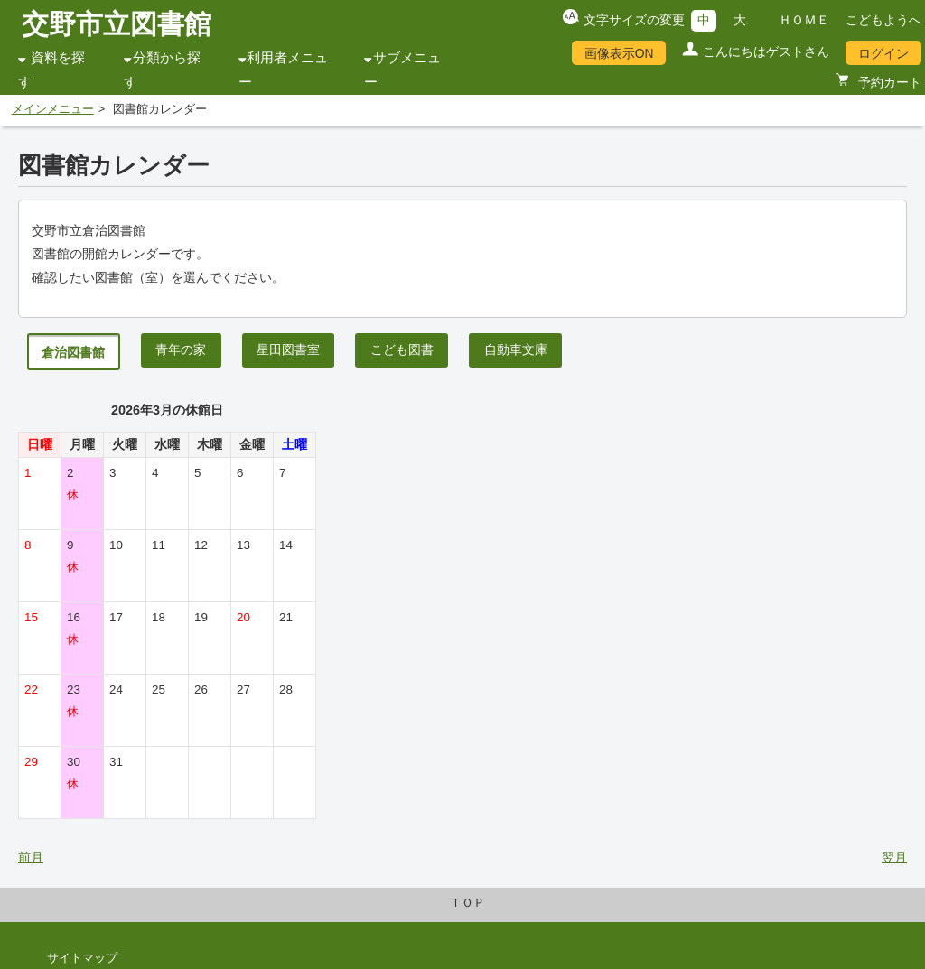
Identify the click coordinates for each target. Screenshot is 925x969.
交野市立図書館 (116, 24)
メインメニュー (53, 109)
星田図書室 (288, 349)
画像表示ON (619, 53)
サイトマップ (82, 958)
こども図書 (402, 349)
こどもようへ (883, 20)
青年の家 (180, 349)
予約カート (888, 82)
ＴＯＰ (467, 903)
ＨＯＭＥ (804, 20)
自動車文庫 (515, 349)
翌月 (894, 857)
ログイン (883, 53)
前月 (30, 857)
